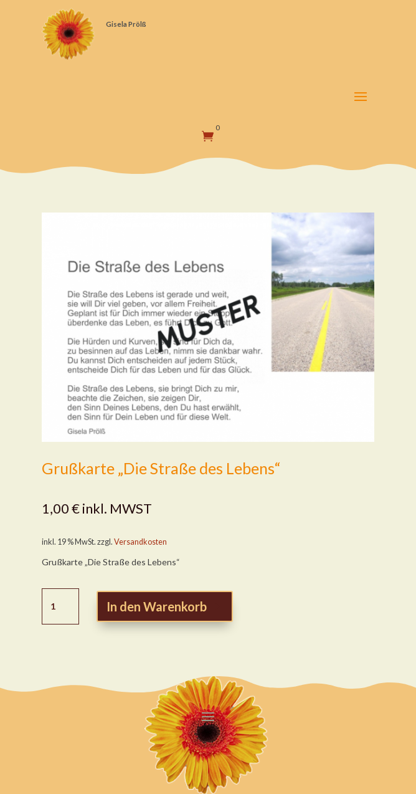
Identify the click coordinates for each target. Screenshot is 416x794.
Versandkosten (140, 542)
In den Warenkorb (156, 606)
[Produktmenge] (60, 606)
